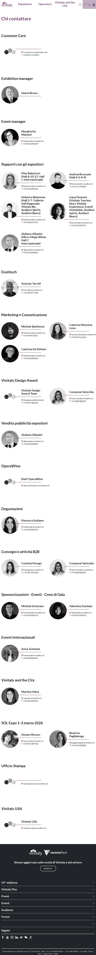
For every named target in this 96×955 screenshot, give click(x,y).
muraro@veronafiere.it (33, 741)
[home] (6, 4)
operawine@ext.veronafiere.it (36, 485)
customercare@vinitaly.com (35, 52)
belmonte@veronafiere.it (34, 219)
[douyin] (30, 937)
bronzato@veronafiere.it (82, 184)
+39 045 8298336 (30, 189)
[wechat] (25, 937)
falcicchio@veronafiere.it (82, 398)
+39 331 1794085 (78, 186)
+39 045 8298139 (30, 615)
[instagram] (12, 937)
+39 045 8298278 (30, 529)
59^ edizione (9, 882)
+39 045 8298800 (78, 745)
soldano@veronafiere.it (34, 527)
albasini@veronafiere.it (33, 250)
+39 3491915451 (30, 335)
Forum (5, 916)
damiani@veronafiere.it (82, 612)
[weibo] (21, 937)
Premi (5, 896)
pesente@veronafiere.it (82, 222)
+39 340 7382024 (30, 403)
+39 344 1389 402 (30, 744)
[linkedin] (16, 937)
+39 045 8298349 (30, 358)
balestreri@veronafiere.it (34, 186)
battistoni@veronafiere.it (34, 333)
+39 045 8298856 (30, 252)
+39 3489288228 (78, 401)
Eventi (5, 903)
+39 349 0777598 (30, 293)
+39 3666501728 (30, 222)
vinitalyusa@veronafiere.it (35, 828)
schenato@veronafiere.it (34, 612)
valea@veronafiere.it (33, 698)
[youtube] (7, 937)
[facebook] (2, 937)
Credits (55, 954)
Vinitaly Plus (9, 889)
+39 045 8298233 (30, 701)
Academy (7, 910)
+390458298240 (30, 658)
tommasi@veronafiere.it (34, 655)
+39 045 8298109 (30, 144)
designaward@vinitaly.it (34, 400)
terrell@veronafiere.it (33, 290)
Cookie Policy (47, 954)
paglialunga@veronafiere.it (83, 742)
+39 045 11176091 (31, 55)
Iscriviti (48, 868)
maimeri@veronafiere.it (34, 141)
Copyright (83, 951)
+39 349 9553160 (78, 337)
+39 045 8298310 (78, 615)
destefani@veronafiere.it (34, 355)
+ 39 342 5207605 (30, 572)
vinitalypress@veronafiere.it (36, 783)
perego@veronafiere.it (33, 570)
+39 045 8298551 (78, 225)
